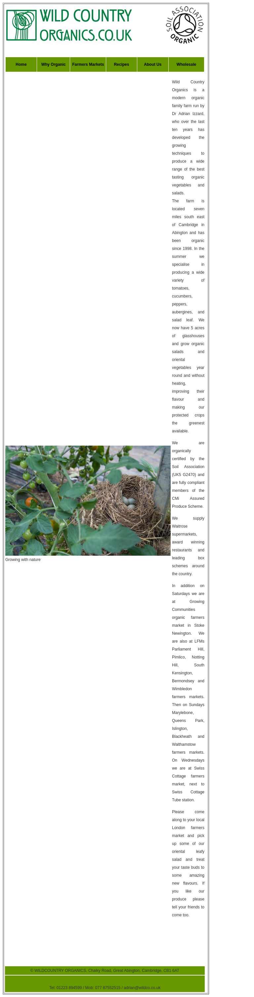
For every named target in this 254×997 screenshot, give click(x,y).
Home (21, 64)
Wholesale (186, 64)
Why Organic (53, 64)
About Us (152, 64)
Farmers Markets (88, 64)
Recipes (121, 64)
